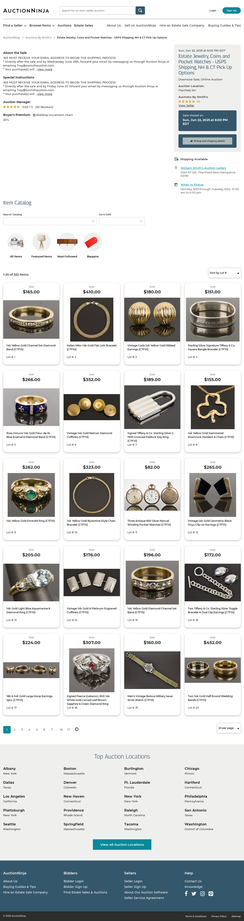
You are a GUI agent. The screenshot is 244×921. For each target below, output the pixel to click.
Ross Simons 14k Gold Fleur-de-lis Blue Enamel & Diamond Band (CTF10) (31, 435)
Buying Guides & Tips (224, 25)
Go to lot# (105, 214)
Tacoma (131, 824)
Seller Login (133, 881)
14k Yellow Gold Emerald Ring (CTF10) (30, 520)
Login (212, 10)
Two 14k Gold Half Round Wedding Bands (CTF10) (210, 698)
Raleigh (131, 810)
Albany (9, 769)
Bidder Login (74, 881)
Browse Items (42, 25)
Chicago (192, 769)
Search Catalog (12, 214)
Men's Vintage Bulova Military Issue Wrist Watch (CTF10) (149, 698)
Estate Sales (83, 25)
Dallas (8, 783)
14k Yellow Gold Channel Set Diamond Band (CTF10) (31, 347)
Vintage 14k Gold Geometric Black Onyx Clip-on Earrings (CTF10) (210, 522)
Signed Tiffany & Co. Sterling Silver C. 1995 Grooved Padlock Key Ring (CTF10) (150, 437)
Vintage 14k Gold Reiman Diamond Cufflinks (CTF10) (89, 435)
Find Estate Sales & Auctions (85, 892)
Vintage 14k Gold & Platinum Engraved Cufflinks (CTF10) (92, 610)
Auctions (64, 25)
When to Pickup (192, 184)
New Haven (74, 796)
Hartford (192, 783)
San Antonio (195, 810)
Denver (70, 783)
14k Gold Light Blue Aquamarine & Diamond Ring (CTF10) (28, 610)
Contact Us (193, 881)
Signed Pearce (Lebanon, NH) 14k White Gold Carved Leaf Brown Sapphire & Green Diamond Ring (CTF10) (88, 702)
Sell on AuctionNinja (140, 25)
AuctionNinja (11, 37)
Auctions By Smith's (38, 37)
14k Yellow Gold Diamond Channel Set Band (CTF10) (152, 610)
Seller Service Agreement (144, 898)
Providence (74, 810)
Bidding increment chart (53, 115)
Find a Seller (15, 25)
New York (133, 796)
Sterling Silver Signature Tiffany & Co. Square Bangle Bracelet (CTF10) (211, 347)
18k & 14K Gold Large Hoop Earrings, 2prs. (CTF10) (29, 698)
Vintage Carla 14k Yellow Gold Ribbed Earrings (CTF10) (151, 347)
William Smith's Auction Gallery (203, 168)
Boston (70, 769)
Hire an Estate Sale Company (182, 25)
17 (68, 730)
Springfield (73, 824)
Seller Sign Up (135, 887)
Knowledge (194, 887)
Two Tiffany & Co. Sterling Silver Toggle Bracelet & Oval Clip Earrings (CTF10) (212, 610)
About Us (114, 25)
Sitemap (236, 916)
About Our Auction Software (146, 892)
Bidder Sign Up (76, 887)
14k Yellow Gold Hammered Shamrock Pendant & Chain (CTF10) (211, 435)
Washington (196, 824)
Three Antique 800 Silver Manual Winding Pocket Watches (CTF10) (149, 522)
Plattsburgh (14, 810)
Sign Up (232, 10)
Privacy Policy (219, 916)
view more (44, 69)
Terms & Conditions (195, 916)
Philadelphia (196, 796)
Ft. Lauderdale (137, 783)
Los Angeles (14, 796)
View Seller (186, 105)
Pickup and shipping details (207, 141)
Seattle (9, 824)
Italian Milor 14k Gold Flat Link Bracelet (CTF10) (92, 347)
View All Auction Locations (122, 845)
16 (61, 730)
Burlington (133, 769)
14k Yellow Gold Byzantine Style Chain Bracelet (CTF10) (91, 522)
